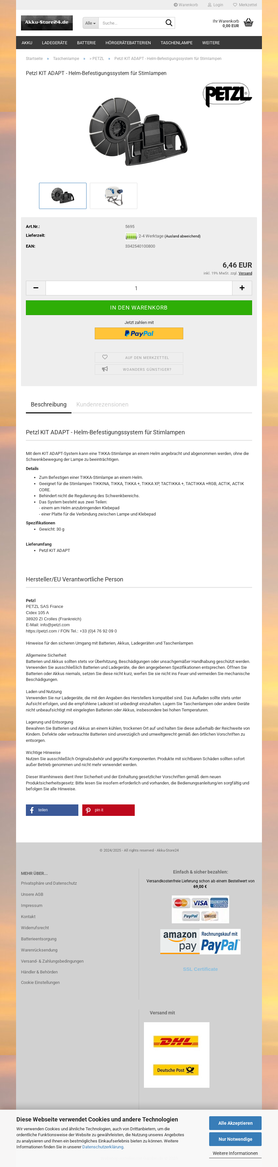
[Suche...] (90, 23)
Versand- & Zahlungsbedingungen (52, 961)
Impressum (31, 905)
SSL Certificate (200, 969)
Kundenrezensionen (102, 404)
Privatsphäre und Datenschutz (49, 883)
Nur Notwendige (235, 1139)
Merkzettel (245, 5)
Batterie (86, 42)
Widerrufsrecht (35, 927)
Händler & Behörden (39, 971)
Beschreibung (49, 404)
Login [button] (215, 5)
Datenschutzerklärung (102, 1146)
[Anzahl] (139, 288)
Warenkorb (186, 5)
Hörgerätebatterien (128, 42)
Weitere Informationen (235, 1153)
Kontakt (28, 916)
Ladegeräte (54, 42)
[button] (36, 288)
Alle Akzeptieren (235, 1123)
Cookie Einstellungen (40, 982)
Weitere (211, 42)
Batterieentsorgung (38, 938)
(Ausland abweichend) (183, 237)
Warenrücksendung (39, 950)
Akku (27, 42)
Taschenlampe (176, 42)
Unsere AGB (32, 894)
